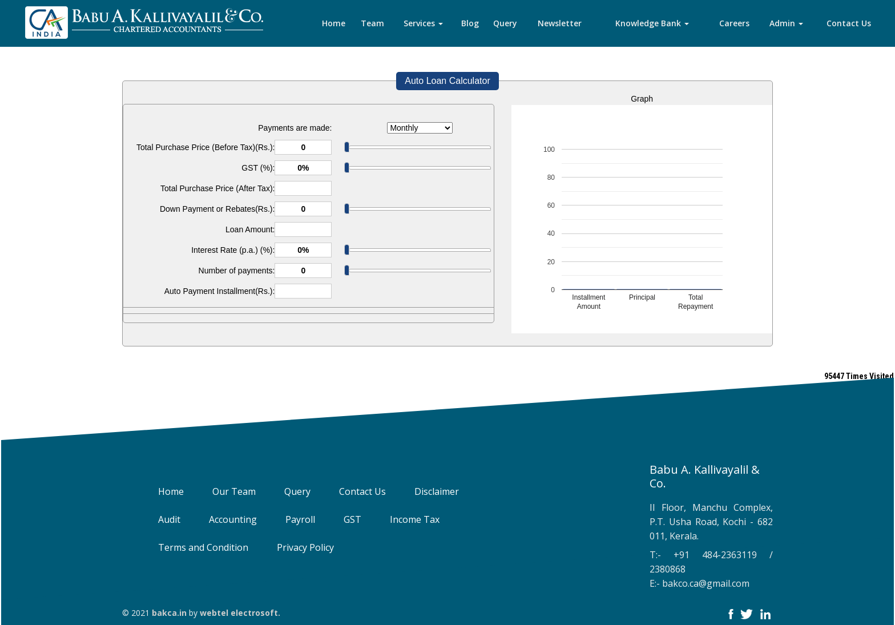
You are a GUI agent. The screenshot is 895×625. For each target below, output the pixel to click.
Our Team (223, 491)
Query (505, 23)
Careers (734, 23)
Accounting (223, 519)
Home (333, 23)
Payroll (290, 519)
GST (342, 519)
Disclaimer (426, 491)
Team (372, 23)
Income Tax (404, 519)
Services (423, 23)
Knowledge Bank (652, 23)
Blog (470, 23)
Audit (159, 519)
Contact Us (849, 23)
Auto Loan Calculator (447, 81)
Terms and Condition (193, 547)
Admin (786, 23)
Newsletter (560, 23)
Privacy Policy (295, 547)
